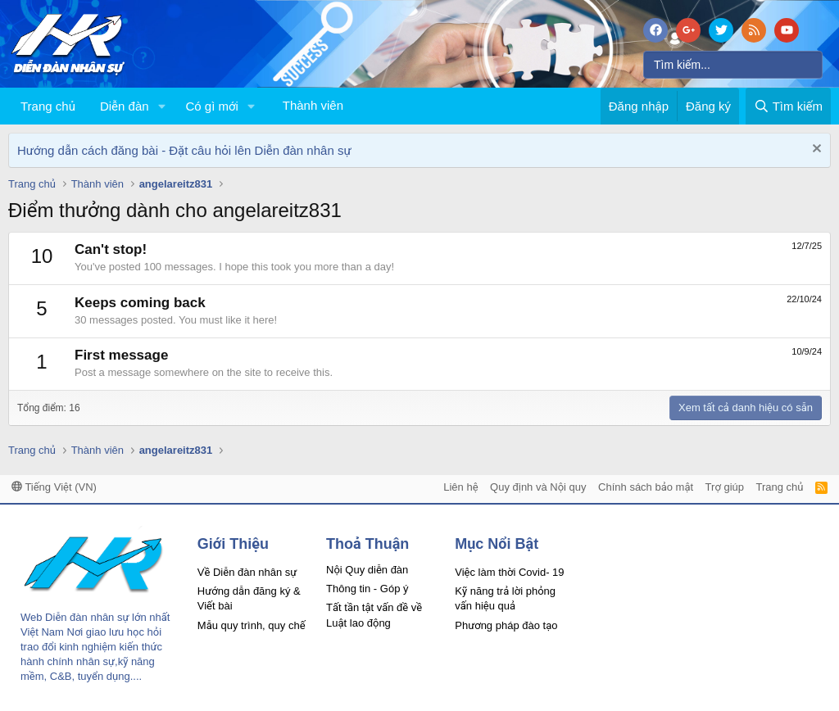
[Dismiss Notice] (815, 150)
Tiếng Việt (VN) (54, 487)
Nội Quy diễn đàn (367, 570)
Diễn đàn (124, 106)
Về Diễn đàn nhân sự (247, 572)
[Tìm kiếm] (733, 65)
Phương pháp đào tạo (506, 625)
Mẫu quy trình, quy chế (251, 625)
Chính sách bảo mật (645, 487)
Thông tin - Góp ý (367, 588)
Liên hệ (460, 487)
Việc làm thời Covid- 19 (509, 572)
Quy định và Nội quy (538, 487)
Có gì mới (211, 106)
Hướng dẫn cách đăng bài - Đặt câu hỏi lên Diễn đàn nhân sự (184, 150)
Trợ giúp (724, 487)
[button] (161, 106)
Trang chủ (47, 106)
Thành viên (313, 105)
